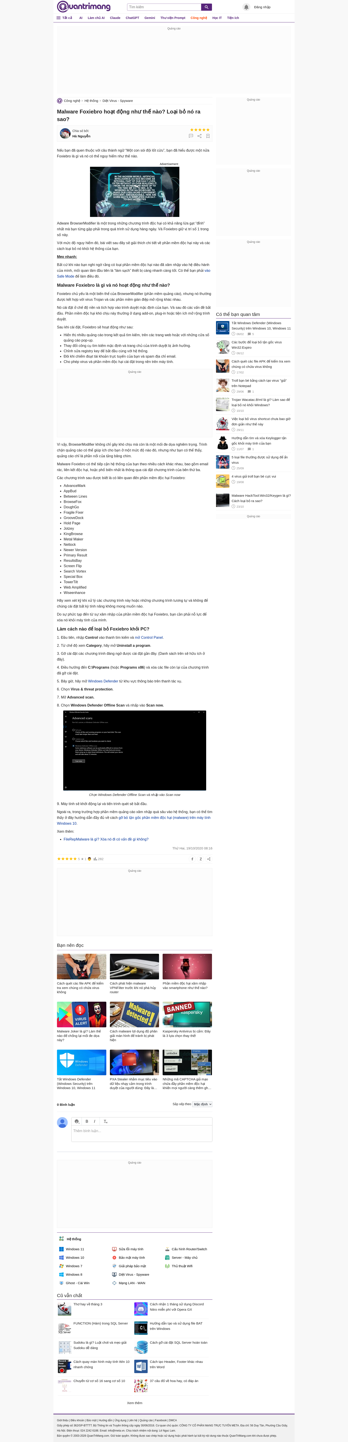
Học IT (217, 18)
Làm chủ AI (96, 18)
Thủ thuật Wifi (179, 1266)
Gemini (150, 18)
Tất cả (67, 18)
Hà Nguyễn (81, 136)
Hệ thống (91, 101)
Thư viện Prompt (172, 18)
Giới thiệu (62, 1420)
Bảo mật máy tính (128, 1257)
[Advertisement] (174, 62)
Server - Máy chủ (181, 1257)
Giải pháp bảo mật (129, 1266)
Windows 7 (70, 1266)
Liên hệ (132, 1420)
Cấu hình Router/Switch (186, 1249)
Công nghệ (199, 18)
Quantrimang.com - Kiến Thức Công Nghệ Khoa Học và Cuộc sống (84, 6)
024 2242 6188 (89, 1430)
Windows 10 (71, 1257)
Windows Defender (103, 681)
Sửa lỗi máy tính (127, 1249)
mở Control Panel (149, 637)
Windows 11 (71, 1249)
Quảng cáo (146, 1420)
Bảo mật (91, 1420)
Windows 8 (70, 1274)
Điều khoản (77, 1420)
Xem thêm (134, 1403)
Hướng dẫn (105, 1420)
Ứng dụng (120, 1420)
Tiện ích (233, 18)
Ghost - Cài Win (74, 1283)
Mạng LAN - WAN (128, 1283)
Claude (115, 18)
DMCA (173, 1420)
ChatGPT (132, 18)
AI (80, 18)
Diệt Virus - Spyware (118, 101)
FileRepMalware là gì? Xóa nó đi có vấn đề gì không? (106, 839)
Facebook (161, 1420)
